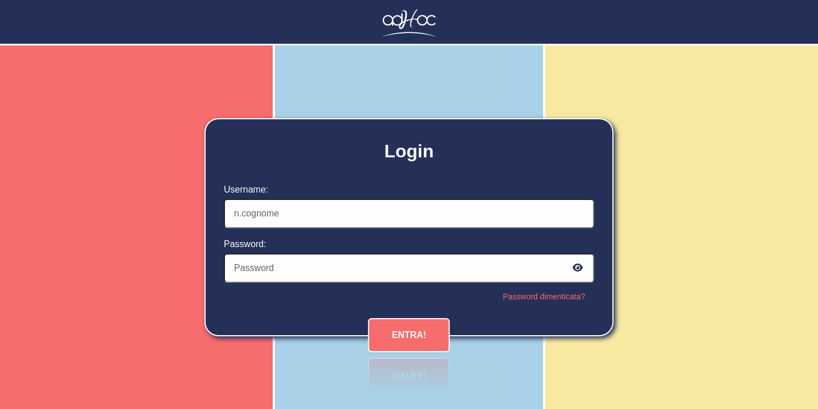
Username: (246, 189)
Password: (245, 244)
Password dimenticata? (544, 296)
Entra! (409, 335)
